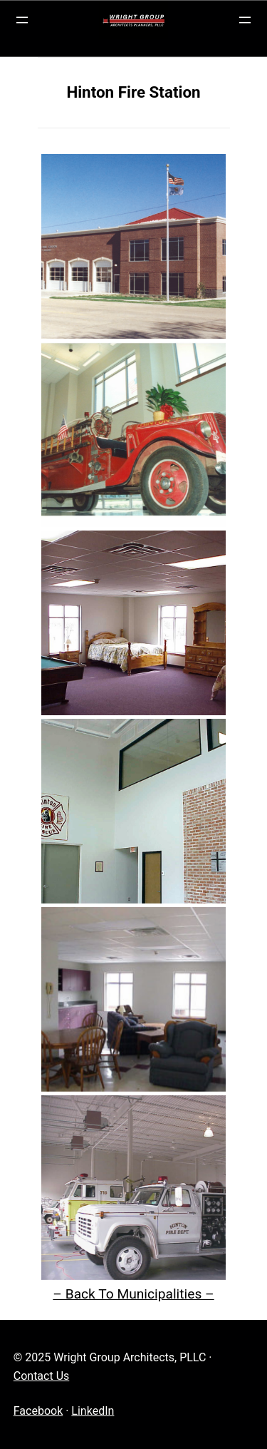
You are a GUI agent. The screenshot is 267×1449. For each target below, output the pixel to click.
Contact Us (42, 1376)
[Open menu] (22, 20)
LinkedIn (92, 1411)
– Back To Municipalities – (133, 1294)
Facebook (38, 1411)
